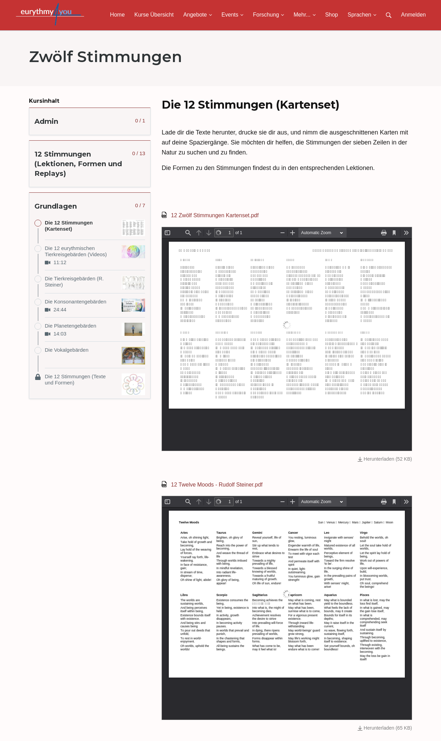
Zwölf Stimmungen (105, 56)
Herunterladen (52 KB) (385, 458)
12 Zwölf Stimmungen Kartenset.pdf (214, 215)
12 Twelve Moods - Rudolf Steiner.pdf (217, 485)
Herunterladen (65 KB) (385, 728)
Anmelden (413, 15)
